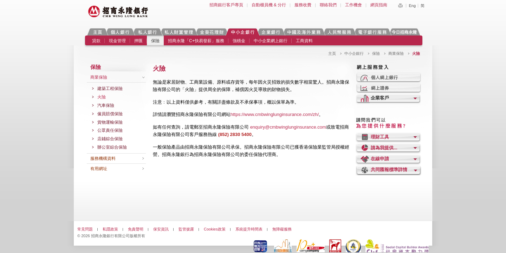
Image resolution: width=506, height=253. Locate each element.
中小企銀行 (242, 31)
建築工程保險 (110, 88)
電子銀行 (372, 31)
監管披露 (186, 229)
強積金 (239, 40)
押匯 (138, 40)
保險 (155, 40)
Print (400, 5)
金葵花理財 (211, 31)
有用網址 (98, 168)
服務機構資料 (103, 158)
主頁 (97, 31)
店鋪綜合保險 (110, 138)
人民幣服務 (339, 31)
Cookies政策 (215, 229)
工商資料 (304, 40)
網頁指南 (378, 4)
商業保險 (396, 53)
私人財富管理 (178, 31)
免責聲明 (135, 229)
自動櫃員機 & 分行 (269, 4)
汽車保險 (105, 105)
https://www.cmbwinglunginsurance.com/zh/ (275, 114)
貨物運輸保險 (110, 122)
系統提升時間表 (248, 229)
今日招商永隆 (405, 31)
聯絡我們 (328, 4)
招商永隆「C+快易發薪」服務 (196, 40)
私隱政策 (110, 229)
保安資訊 (161, 229)
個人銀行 (120, 31)
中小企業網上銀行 (270, 40)
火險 (101, 97)
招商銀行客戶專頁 (226, 4)
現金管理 (117, 40)
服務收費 (302, 4)
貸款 (96, 40)
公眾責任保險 (110, 130)
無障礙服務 (282, 229)
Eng (412, 6)
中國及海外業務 (303, 31)
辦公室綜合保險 (112, 147)
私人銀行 (147, 31)
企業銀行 (270, 31)
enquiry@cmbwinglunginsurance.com (288, 127)
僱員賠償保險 (110, 113)
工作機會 (353, 4)
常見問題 (85, 229)
